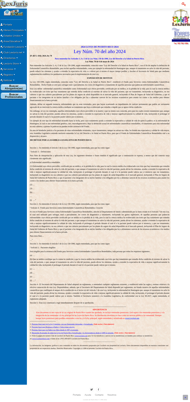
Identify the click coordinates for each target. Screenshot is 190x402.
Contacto (99, 394)
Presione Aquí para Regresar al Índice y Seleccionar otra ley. (53, 327)
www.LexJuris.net (132, 318)
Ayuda (88, 394)
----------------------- (11, 19)
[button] (184, 4)
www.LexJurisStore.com (41, 339)
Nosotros (111, 394)
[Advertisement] (13, 136)
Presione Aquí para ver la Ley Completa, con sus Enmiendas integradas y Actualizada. (62, 324)
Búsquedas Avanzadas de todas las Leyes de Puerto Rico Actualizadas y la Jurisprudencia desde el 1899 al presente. (73, 333)
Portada (77, 394)
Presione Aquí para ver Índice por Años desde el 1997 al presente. (55, 330)
